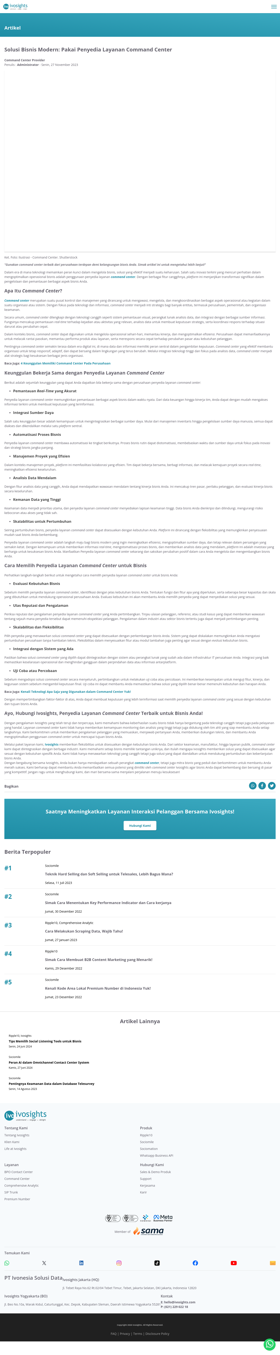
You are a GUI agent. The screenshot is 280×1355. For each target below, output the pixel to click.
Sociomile (147, 1155)
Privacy (125, 1347)
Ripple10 (146, 1148)
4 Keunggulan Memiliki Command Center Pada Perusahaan (65, 377)
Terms (137, 1347)
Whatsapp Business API (156, 1169)
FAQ (114, 1347)
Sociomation (149, 1162)
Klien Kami (11, 1155)
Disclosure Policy (157, 1347)
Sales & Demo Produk (155, 1185)
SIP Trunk (11, 1206)
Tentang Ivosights (16, 1148)
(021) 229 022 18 (176, 1320)
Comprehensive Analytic (21, 1199)
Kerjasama (147, 1199)
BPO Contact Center (18, 1185)
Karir (143, 1206)
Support (146, 1192)
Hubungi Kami (140, 839)
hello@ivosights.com (179, 1315)
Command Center (17, 1192)
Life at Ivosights (15, 1162)
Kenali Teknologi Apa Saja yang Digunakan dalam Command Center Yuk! (76, 705)
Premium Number (17, 1212)
